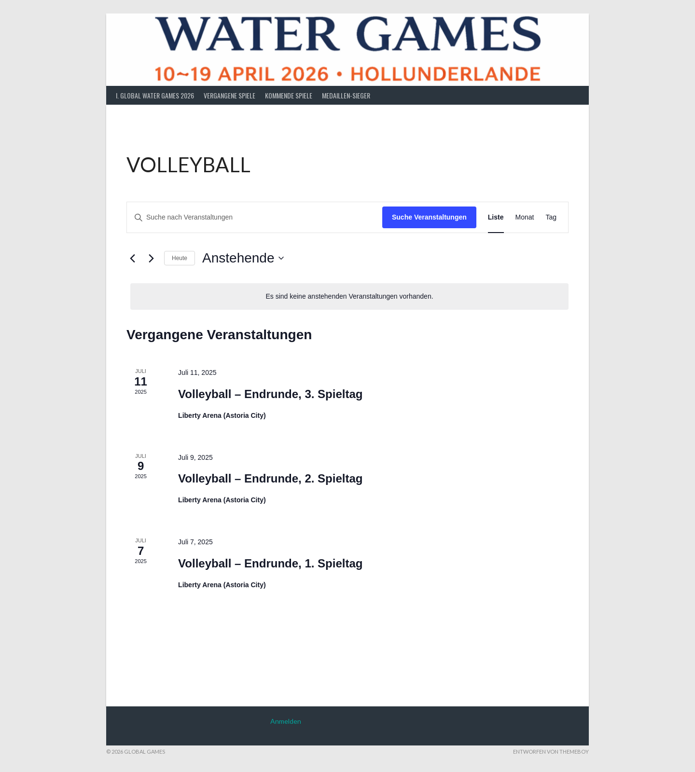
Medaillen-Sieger (346, 95)
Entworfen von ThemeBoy (551, 751)
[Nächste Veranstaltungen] (151, 258)
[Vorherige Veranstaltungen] (132, 258)
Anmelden (285, 721)
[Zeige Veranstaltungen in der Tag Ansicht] (550, 217)
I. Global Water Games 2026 (155, 95)
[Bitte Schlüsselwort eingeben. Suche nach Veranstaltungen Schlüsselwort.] (254, 217)
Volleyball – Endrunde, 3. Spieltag (270, 393)
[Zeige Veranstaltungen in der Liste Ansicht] (496, 217)
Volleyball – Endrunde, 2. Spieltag (270, 478)
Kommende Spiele (288, 95)
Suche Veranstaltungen (429, 217)
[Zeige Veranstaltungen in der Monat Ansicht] (524, 217)
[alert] (349, 296)
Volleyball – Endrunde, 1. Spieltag (270, 563)
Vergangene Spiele (229, 95)
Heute (179, 258)
